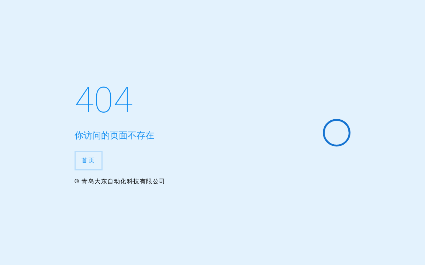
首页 (89, 160)
